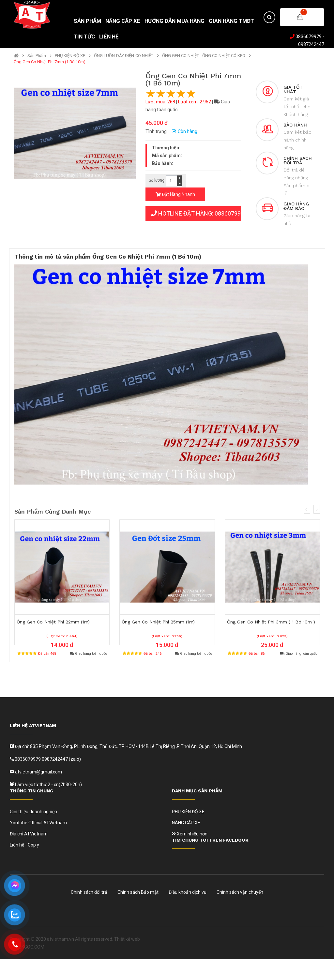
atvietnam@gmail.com (38, 771)
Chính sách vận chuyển (240, 892)
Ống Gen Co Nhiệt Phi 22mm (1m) (53, 621)
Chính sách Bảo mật (138, 892)
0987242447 (311, 44)
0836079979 (309, 36)
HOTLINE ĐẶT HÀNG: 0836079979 (196, 213)
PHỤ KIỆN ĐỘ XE (70, 55)
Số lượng (156, 180)
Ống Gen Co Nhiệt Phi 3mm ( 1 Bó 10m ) (271, 621)
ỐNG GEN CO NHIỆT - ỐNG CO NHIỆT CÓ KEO (203, 55)
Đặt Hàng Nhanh (175, 194)
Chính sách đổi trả (89, 892)
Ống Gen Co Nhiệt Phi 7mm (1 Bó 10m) (49, 62)
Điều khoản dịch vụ (187, 892)
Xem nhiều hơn (189, 833)
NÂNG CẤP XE (186, 822)
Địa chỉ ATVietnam (29, 833)
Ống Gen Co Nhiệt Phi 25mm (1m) (158, 621)
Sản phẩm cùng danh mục (52, 511)
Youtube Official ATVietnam (38, 822)
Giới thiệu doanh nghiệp (33, 811)
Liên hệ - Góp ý (24, 844)
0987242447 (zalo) (61, 759)
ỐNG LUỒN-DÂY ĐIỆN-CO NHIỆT (123, 55)
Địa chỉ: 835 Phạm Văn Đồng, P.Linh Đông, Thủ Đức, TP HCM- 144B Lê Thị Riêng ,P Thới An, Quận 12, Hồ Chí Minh (128, 746)
